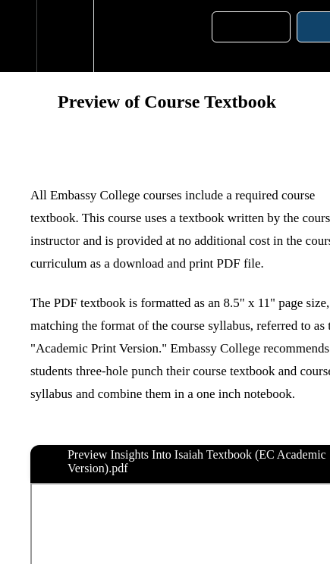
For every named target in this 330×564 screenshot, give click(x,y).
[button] (18, 36)
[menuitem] (64, 36)
